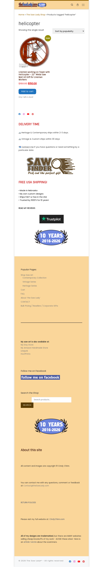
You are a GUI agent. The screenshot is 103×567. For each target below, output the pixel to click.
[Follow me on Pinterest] (33, 114)
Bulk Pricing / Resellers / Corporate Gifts (39, 306)
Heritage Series (30, 286)
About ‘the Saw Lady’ (30, 298)
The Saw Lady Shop (35, 14)
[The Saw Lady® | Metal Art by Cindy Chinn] (33, 5)
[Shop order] (68, 31)
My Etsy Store (27, 345)
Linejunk (24, 351)
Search (27, 405)
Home (21, 14)
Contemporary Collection (34, 278)
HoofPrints (25, 354)
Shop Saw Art (27, 275)
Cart (23, 290)
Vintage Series (29, 282)
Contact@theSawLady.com (36, 485)
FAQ (22, 294)
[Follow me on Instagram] (24, 114)
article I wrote (30, 542)
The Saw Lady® (34, 560)
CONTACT (25, 302)
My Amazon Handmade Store (34, 348)
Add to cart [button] (27, 91)
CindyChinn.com (56, 519)
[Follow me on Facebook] (19, 114)
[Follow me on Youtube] (28, 114)
